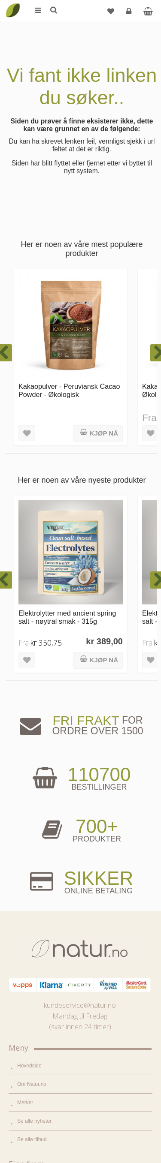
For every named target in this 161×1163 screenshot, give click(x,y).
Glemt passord (34, 1067)
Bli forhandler (32, 1017)
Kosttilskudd (31, 864)
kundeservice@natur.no (80, 650)
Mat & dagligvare (36, 827)
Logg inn (130, 14)
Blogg (23, 943)
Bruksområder (33, 962)
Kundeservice (33, 1086)
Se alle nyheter (34, 766)
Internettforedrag (36, 980)
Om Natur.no (31, 729)
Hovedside (29, 711)
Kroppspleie (30, 882)
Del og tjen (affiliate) (40, 998)
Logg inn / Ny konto (39, 1049)
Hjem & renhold (35, 901)
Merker (25, 748)
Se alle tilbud (32, 784)
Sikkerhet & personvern (44, 1123)
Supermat (28, 845)
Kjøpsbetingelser (36, 1104)
